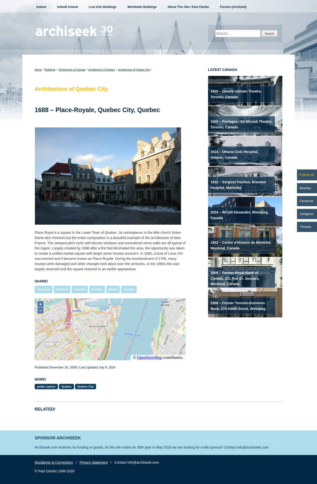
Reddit (113, 289)
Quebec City (86, 386)
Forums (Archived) (233, 7)
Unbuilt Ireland (67, 7)
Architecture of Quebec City (134, 69)
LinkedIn (79, 289)
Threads (129, 289)
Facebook (43, 289)
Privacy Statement (93, 462)
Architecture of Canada (71, 69)
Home (38, 69)
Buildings (50, 69)
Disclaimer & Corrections (54, 462)
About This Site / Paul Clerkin (188, 7)
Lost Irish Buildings (102, 7)
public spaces (46, 386)
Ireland (41, 7)
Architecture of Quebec (101, 69)
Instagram (307, 214)
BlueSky (97, 289)
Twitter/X (62, 289)
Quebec (66, 386)
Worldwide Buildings (142, 7)
